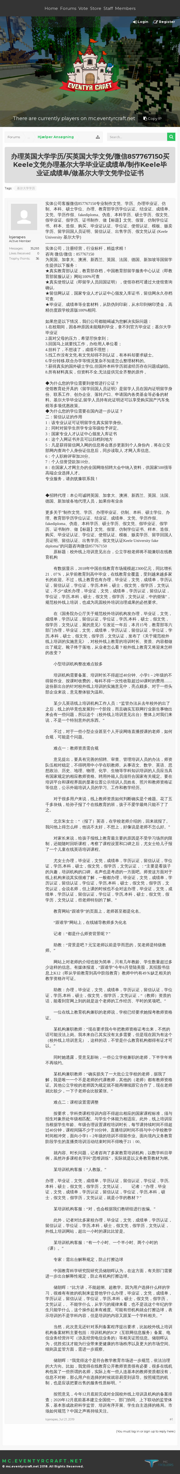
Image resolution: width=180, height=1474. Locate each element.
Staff (108, 8)
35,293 (34, 248)
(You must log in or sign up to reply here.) (145, 1431)
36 (37, 258)
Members (125, 8)
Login (140, 22)
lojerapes (17, 237)
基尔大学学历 (25, 188)
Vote (83, 8)
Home (51, 8)
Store (95, 8)
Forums (68, 8)
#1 (171, 1419)
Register (164, 22)
